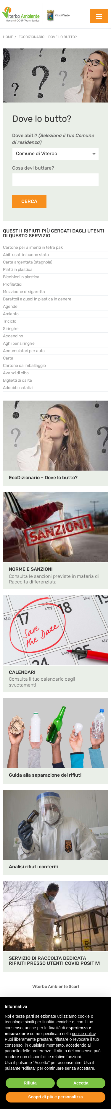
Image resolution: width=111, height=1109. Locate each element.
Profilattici (12, 284)
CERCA (29, 201)
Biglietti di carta (17, 380)
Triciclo (9, 321)
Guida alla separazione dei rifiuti (45, 775)
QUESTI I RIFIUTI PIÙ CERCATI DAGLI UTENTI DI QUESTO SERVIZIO (53, 233)
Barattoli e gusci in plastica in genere (37, 299)
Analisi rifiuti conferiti (33, 866)
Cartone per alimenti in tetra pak (33, 247)
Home (8, 37)
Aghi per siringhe (19, 343)
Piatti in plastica (18, 269)
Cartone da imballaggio (24, 365)
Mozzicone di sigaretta (24, 291)
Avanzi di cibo (16, 372)
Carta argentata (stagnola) (27, 262)
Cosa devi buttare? (33, 168)
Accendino (13, 336)
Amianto (11, 313)
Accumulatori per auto (24, 350)
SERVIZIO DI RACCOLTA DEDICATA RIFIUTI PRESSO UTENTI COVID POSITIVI (55, 960)
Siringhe (11, 328)
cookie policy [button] (83, 1033)
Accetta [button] (81, 1083)
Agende (10, 306)
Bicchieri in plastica (21, 276)
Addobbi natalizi (18, 387)
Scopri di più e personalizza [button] (55, 1097)
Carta (8, 358)
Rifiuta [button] (30, 1083)
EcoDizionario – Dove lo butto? (48, 37)
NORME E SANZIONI (31, 569)
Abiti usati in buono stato (26, 254)
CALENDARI (22, 672)
